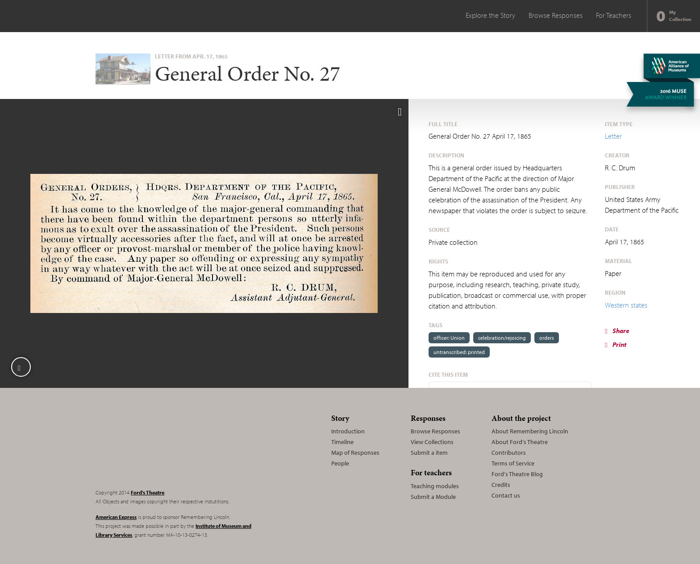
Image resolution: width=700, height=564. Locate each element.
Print (615, 344)
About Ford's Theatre (520, 442)
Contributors (509, 453)
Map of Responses (355, 453)
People (340, 463)
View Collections (432, 442)
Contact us (506, 495)
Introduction (348, 431)
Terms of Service (513, 463)
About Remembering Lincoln (530, 431)
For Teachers (613, 15)
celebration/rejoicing (502, 337)
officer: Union (449, 337)
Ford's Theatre (147, 492)
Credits (501, 485)
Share (617, 330)
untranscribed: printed (459, 352)
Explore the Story (490, 15)
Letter (613, 136)
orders (546, 337)
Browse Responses (556, 15)
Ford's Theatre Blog (517, 474)
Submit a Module (433, 497)
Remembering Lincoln (151, 445)
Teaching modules (435, 486)
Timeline (342, 442)
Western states (626, 305)
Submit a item (429, 453)
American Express (116, 517)
